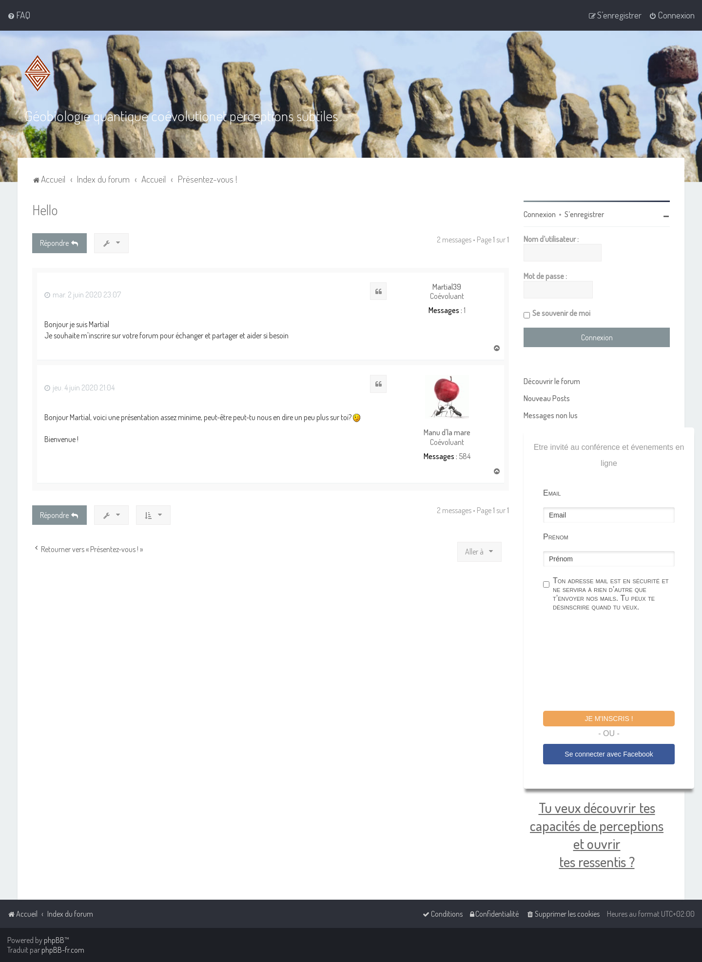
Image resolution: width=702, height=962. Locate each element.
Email (552, 493)
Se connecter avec (609, 754)
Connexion (540, 214)
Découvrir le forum (552, 381)
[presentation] (617, 662)
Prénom (555, 537)
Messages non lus (551, 415)
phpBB (54, 940)
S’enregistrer (584, 214)
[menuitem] (18, 15)
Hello (45, 210)
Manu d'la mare (447, 432)
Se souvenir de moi (561, 313)
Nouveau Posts (547, 398)
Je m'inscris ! (609, 718)
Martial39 (446, 287)
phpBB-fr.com (62, 950)
